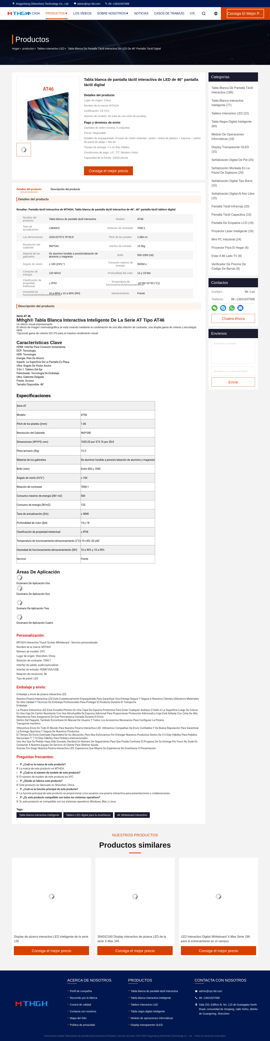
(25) (233, 159)
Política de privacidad (82, 1024)
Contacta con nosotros (83, 1011)
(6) (230, 247)
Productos (57, 13)
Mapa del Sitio (78, 1018)
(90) (231, 124)
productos (28, 48)
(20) (231, 170)
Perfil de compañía (81, 991)
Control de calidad (80, 1004)
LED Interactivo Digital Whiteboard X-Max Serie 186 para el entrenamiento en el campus (215, 939)
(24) (226, 239)
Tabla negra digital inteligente (148, 1011)
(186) (232, 90)
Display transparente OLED (147, 1024)
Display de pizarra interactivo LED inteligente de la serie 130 (51, 939)
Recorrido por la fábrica (83, 997)
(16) (233, 231)
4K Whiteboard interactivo (132, 815)
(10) (231, 214)
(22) (230, 113)
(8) (227, 255)
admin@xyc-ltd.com (87, 3)
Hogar (15, 48)
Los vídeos (82, 13)
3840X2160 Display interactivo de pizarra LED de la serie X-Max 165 (131, 939)
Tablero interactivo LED (50, 48)
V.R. (192, 13)
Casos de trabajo (169, 13)
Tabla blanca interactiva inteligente (39, 815)
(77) (227, 103)
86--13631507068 (117, 3)
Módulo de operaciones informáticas (152, 1018)
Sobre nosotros (113, 13)
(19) (228, 136)
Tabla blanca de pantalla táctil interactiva (154, 991)
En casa (33, 13)
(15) (230, 149)
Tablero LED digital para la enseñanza (88, 815)
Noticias (141, 13)
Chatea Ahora (233, 319)
